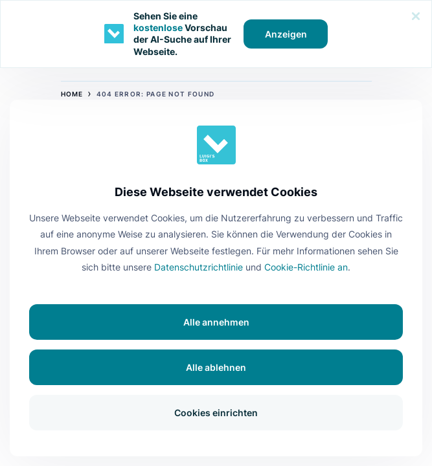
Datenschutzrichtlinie (198, 266)
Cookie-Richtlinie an (306, 266)
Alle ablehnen (216, 367)
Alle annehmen (216, 321)
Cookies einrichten (216, 412)
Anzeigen (286, 33)
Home (72, 94)
